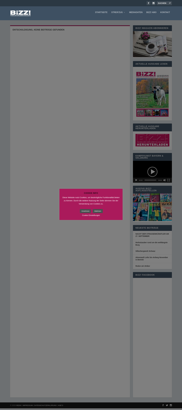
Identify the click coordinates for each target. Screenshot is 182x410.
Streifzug (117, 14)
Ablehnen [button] (97, 211)
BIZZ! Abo (151, 14)
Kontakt (165, 14)
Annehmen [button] (85, 211)
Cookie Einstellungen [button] (91, 215)
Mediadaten (135, 14)
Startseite (101, 14)
